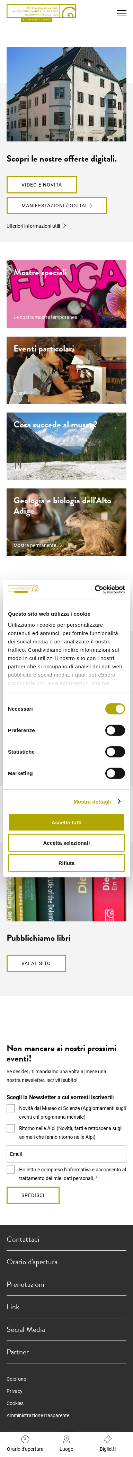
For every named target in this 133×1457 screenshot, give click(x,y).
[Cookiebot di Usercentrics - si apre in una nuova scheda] (95, 589)
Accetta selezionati (66, 842)
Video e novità (41, 185)
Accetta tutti (67, 822)
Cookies (15, 1403)
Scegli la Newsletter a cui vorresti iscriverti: (60, 1097)
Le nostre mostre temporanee (45, 317)
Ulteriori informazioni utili (33, 226)
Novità (21, 469)
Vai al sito (36, 963)
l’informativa (77, 1169)
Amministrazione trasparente (38, 1415)
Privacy (15, 1391)
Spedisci (33, 1195)
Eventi (20, 393)
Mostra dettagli (92, 801)
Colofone (16, 1379)
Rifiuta (67, 863)
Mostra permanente (35, 545)
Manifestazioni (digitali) (56, 205)
